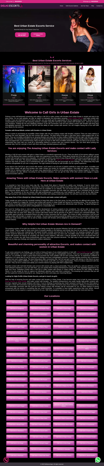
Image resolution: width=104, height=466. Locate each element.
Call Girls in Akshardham (87, 398)
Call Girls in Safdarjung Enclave (87, 355)
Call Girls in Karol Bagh (64, 308)
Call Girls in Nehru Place (40, 327)
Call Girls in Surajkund (17, 308)
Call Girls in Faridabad (87, 302)
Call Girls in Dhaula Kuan (17, 392)
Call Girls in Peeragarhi (87, 443)
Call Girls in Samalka (63, 449)
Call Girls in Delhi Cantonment (64, 418)
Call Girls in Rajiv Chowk (40, 437)
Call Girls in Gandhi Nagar (87, 412)
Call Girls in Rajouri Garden (63, 392)
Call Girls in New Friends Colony (64, 367)
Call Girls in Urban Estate (65, 160)
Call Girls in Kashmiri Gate (40, 398)
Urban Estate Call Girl (75, 118)
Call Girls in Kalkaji (17, 361)
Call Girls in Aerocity (64, 314)
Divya (90, 95)
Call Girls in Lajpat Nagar (17, 327)
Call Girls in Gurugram (63, 302)
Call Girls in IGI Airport (17, 314)
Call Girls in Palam (63, 355)
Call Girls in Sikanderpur (40, 349)
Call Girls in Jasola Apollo (87, 455)
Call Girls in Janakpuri (40, 321)
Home (61, 5)
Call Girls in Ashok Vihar (17, 386)
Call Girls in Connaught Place (40, 308)
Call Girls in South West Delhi (17, 437)
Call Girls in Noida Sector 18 (87, 333)
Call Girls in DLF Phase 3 (87, 341)
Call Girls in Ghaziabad (17, 333)
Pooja (14, 95)
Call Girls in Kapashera (17, 412)
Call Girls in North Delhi (87, 418)
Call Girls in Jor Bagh (17, 443)
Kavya (65, 95)
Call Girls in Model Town (17, 424)
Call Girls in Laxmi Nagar (17, 406)
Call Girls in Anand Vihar (63, 398)
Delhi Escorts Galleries (72, 5)
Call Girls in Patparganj (17, 398)
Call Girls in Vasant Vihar (17, 355)
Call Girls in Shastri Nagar (64, 412)
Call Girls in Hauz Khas (17, 367)
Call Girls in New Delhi (40, 418)
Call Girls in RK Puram (40, 379)
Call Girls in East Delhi (40, 412)
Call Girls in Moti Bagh (63, 443)
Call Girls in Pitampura (17, 449)
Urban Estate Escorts (84, 252)
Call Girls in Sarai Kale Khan (40, 455)
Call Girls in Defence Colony (63, 361)
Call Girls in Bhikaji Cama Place (63, 379)
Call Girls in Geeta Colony (40, 406)
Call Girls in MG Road (63, 333)
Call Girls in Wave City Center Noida (17, 340)
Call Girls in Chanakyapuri (87, 314)
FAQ (92, 5)
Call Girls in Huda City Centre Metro (87, 348)
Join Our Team (85, 5)
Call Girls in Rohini (87, 392)
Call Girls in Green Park (40, 355)
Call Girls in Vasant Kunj (87, 327)
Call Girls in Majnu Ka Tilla (64, 386)
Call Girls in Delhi (17, 302)
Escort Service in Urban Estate (16, 281)
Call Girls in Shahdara (87, 386)
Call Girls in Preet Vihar (17, 418)
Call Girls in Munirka (87, 361)
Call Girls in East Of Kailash (17, 379)
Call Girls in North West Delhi (64, 424)
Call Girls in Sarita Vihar (87, 431)
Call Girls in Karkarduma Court (40, 449)
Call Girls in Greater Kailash (87, 373)
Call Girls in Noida (40, 302)
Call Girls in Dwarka (17, 321)
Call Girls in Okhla (63, 373)
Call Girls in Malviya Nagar (17, 373)
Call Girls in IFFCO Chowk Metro (64, 349)
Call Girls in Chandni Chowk (87, 437)
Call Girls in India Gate (87, 379)
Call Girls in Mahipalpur (40, 314)
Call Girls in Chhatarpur (40, 373)
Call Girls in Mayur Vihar (87, 321)
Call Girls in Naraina (40, 392)
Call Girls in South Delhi (40, 431)
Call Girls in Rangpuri (87, 449)
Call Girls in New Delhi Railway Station (63, 405)
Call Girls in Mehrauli (17, 455)
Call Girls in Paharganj (87, 308)
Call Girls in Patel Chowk (63, 437)
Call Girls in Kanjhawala (87, 424)
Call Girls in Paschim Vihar (64, 321)
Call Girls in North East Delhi (40, 424)
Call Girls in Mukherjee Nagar (40, 386)
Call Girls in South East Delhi (63, 431)
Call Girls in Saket (63, 327)
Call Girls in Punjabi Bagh (40, 367)
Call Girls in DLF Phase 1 (63, 341)
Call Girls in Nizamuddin (87, 367)
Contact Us (99, 5)
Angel (39, 95)
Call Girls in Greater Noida (40, 333)
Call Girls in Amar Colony (63, 455)
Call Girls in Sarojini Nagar (40, 443)
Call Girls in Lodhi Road (40, 361)
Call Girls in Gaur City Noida (40, 341)
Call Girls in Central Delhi (87, 406)
